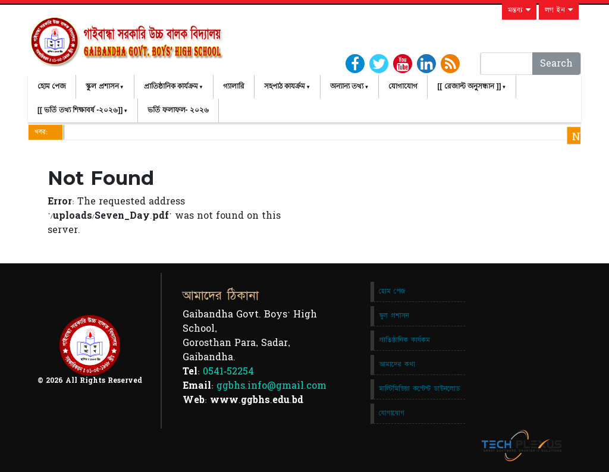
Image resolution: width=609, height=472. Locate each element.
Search (556, 63)
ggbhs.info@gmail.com (271, 385)
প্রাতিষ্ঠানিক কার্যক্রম (171, 86)
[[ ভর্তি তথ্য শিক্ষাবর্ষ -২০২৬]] (80, 110)
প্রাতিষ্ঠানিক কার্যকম (404, 340)
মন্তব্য (519, 10)
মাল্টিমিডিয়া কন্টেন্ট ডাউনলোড (419, 389)
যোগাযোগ (402, 86)
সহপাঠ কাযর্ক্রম (284, 86)
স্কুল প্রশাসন (102, 86)
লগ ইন (559, 10)
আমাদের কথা (397, 364)
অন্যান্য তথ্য (346, 86)
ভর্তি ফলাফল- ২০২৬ (178, 110)
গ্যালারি (233, 86)
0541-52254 (228, 371)
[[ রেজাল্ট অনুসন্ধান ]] (469, 86)
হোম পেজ (51, 86)
